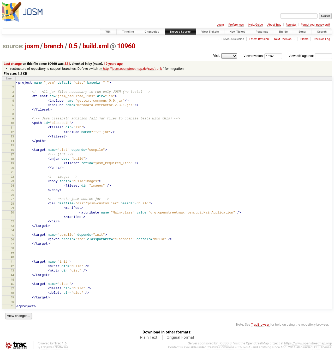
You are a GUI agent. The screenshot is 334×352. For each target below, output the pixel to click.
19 (12, 163)
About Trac (274, 24)
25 (12, 190)
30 (12, 212)
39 (12, 253)
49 (12, 297)
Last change (13, 64)
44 (12, 275)
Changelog (152, 31)
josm (32, 46)
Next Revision (282, 39)
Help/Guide (255, 24)
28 (12, 203)
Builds (283, 31)
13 (12, 136)
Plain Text (148, 337)
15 (12, 145)
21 (12, 172)
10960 (126, 46)
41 (12, 261)
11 (12, 127)
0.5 (72, 46)
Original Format (180, 337)
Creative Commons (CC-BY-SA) (229, 347)
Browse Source (180, 31)
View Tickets (210, 31)
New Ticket (237, 31)
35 (12, 235)
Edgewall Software (54, 347)
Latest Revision (259, 39)
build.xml (95, 46)
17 (12, 154)
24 (12, 185)
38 (12, 248)
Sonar (303, 31)
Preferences (236, 24)
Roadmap (262, 31)
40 (12, 257)
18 (12, 159)
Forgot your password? (315, 24)
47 (12, 288)
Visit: (216, 55)
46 (12, 284)
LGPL (316, 347)
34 (12, 230)
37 (12, 244)
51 (12, 306)
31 (12, 217)
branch (53, 46)
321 (67, 64)
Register (291, 24)
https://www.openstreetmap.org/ (308, 343)
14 (12, 141)
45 (12, 279)
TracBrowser (260, 324)
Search (322, 31)
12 (12, 132)
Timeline (128, 31)
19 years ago (113, 64)
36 (12, 239)
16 (12, 150)
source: (13, 46)
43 (12, 270)
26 (12, 195)
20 (12, 168)
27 (12, 199)
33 (12, 226)
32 (12, 221)
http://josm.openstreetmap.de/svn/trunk (130, 69)
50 (12, 302)
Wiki (108, 31)
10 (12, 123)
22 (12, 176)
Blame (304, 39)
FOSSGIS (224, 343)
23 (12, 181)
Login (220, 24)
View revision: (253, 56)
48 (12, 293)
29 (12, 208)
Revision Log (322, 39)
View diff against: (310, 56)
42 (12, 266)
